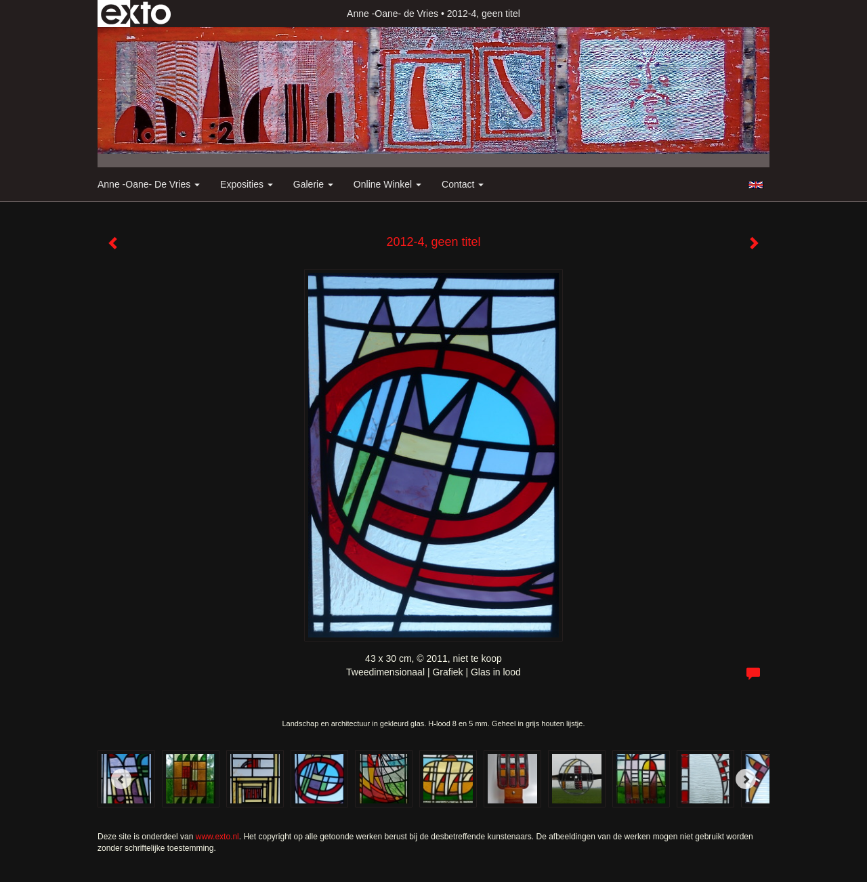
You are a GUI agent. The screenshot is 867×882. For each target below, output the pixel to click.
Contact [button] (463, 184)
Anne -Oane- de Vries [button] (149, 184)
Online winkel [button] (387, 184)
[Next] (746, 779)
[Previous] (121, 779)
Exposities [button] (246, 184)
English (755, 185)
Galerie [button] (313, 184)
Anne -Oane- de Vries (392, 13)
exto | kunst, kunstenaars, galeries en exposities (136, 13)
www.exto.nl (217, 836)
